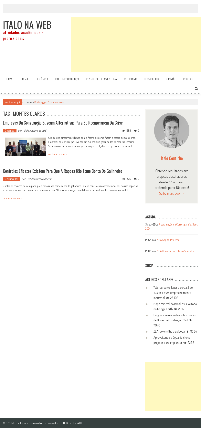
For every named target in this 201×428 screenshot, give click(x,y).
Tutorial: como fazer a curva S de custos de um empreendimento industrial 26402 (173, 293)
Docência (42, 79)
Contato (188, 79)
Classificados (11, 178)
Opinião (171, 79)
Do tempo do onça (67, 79)
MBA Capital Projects (168, 239)
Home (10, 79)
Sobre (25, 79)
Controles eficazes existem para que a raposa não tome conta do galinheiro (62, 171)
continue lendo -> (57, 154)
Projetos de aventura (101, 79)
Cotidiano (130, 79)
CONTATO (76, 423)
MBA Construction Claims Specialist (175, 251)
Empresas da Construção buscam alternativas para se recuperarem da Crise (63, 122)
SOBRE (65, 423)
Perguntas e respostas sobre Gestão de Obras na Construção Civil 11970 (174, 320)
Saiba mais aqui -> (171, 193)
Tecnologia (151, 79)
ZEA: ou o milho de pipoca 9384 (175, 331)
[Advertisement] (136, 44)
